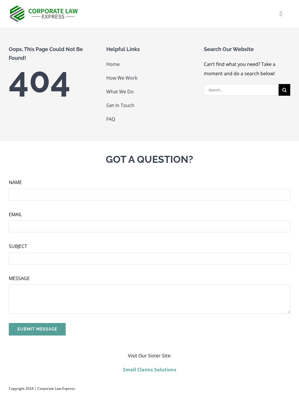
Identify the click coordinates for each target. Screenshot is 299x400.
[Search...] (241, 90)
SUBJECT (18, 246)
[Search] (284, 90)
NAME (15, 182)
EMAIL (15, 214)
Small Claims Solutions (149, 369)
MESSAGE (19, 278)
